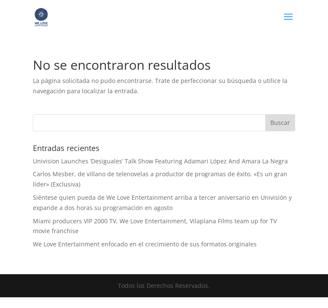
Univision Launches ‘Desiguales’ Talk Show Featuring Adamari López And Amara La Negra (160, 161)
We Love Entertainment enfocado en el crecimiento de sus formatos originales (145, 244)
